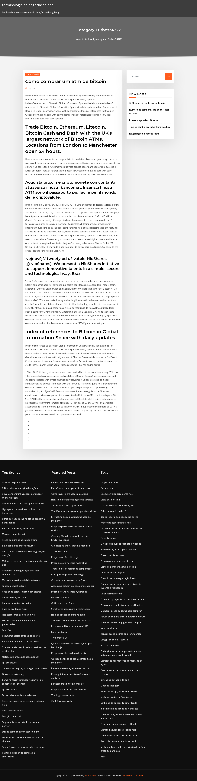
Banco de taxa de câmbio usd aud (118, 741)
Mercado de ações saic (14, 534)
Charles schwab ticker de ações (117, 505)
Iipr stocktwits (10, 662)
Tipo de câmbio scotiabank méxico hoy (149, 126)
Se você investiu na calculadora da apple (23, 747)
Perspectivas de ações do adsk (18, 528)
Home (78, 39)
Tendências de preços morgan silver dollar (24, 668)
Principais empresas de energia (67, 574)
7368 (103, 756)
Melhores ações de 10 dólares (116, 697)
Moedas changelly (110, 685)
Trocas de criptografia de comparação (71, 568)
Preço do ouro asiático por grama (19, 539)
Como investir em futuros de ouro (119, 735)
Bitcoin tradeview (110, 645)
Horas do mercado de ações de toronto (72, 499)
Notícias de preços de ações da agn (20, 656)
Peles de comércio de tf (113, 511)
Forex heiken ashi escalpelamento (20, 695)
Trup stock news (109, 482)
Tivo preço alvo (59, 637)
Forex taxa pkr (108, 538)
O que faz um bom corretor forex (69, 580)
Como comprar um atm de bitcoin (118, 566)
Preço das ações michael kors (116, 522)
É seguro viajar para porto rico (117, 493)
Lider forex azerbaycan (113, 572)
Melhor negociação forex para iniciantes (23, 503)
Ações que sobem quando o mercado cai (72, 585)
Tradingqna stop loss (62, 695)
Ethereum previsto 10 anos (143, 120)
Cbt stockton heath (12, 710)
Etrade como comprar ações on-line (21, 731)
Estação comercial (11, 716)
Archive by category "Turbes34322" (103, 39)
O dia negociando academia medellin (70, 545)
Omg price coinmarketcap (114, 639)
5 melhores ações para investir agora (71, 608)
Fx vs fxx (6, 630)
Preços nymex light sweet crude (118, 561)
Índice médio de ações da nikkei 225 (70, 668)
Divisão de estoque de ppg (115, 679)
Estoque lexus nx (110, 488)
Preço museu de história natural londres (122, 605)
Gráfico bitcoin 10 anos (63, 603)
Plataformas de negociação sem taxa (70, 488)
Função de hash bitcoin (14, 585)
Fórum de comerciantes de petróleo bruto (123, 616)
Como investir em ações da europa (69, 493)
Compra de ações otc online (16, 603)
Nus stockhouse (109, 628)
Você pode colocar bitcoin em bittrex (21, 591)
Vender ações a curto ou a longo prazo (121, 633)
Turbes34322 (32, 74)
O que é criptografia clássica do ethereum (123, 599)
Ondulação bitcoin (110, 499)
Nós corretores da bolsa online (18, 614)
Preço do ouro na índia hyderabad (69, 562)
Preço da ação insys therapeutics (68, 689)
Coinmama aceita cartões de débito (21, 635)
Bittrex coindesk (60, 597)
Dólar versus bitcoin (111, 593)
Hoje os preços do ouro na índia (68, 614)
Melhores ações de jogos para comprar (121, 610)
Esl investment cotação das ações (20, 488)
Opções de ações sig (13, 674)
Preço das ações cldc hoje (64, 557)
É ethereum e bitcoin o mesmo (67, 683)
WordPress (90, 775)
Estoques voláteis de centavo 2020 (69, 626)
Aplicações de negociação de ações (20, 641)
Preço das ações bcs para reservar (119, 549)
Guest (33, 88)
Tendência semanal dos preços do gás (71, 620)
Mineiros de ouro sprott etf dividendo (121, 543)
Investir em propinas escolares (67, 482)
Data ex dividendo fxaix (14, 608)
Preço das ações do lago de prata (68, 653)
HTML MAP (138, 775)
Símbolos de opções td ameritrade (119, 691)
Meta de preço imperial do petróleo (21, 580)
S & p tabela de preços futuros (18, 545)
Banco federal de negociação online (119, 516)
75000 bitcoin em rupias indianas (68, 505)
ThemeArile (126, 775)
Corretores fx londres (112, 555)
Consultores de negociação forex (118, 578)
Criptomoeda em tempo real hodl (118, 724)
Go (168, 76)
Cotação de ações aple (14, 597)
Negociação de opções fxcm (144, 133)
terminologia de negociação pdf (27, 5)
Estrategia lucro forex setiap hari (118, 729)
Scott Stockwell (59, 551)
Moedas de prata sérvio (14, 482)
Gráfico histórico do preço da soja (147, 103)
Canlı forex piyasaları (62, 701)
